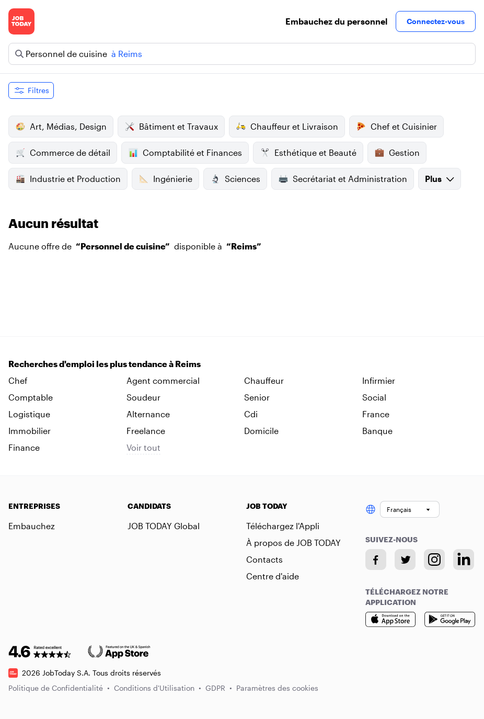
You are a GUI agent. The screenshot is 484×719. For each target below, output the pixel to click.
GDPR (218, 687)
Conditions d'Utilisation (157, 687)
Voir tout (143, 447)
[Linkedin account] (463, 559)
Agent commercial (163, 380)
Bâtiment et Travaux (171, 126)
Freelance (145, 431)
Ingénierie (165, 179)
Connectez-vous (436, 21)
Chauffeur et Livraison (287, 126)
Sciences (235, 179)
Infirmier (378, 380)
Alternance (148, 414)
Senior (257, 397)
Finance (24, 447)
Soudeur (143, 397)
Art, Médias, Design (61, 126)
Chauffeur (264, 380)
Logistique (29, 414)
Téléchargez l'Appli (282, 526)
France (375, 414)
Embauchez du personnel (336, 21)
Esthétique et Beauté (308, 152)
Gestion (397, 152)
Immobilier (29, 431)
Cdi (251, 414)
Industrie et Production (68, 179)
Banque (377, 431)
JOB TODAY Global (164, 526)
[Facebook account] (375, 559)
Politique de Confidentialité (59, 687)
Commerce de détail (62, 152)
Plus (439, 179)
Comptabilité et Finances (185, 152)
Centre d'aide (272, 576)
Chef (18, 380)
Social (374, 397)
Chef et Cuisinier (396, 126)
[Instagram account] (434, 559)
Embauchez (31, 526)
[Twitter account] (405, 559)
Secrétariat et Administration (342, 179)
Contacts (264, 559)
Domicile (261, 431)
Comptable (30, 397)
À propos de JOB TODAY (293, 542)
